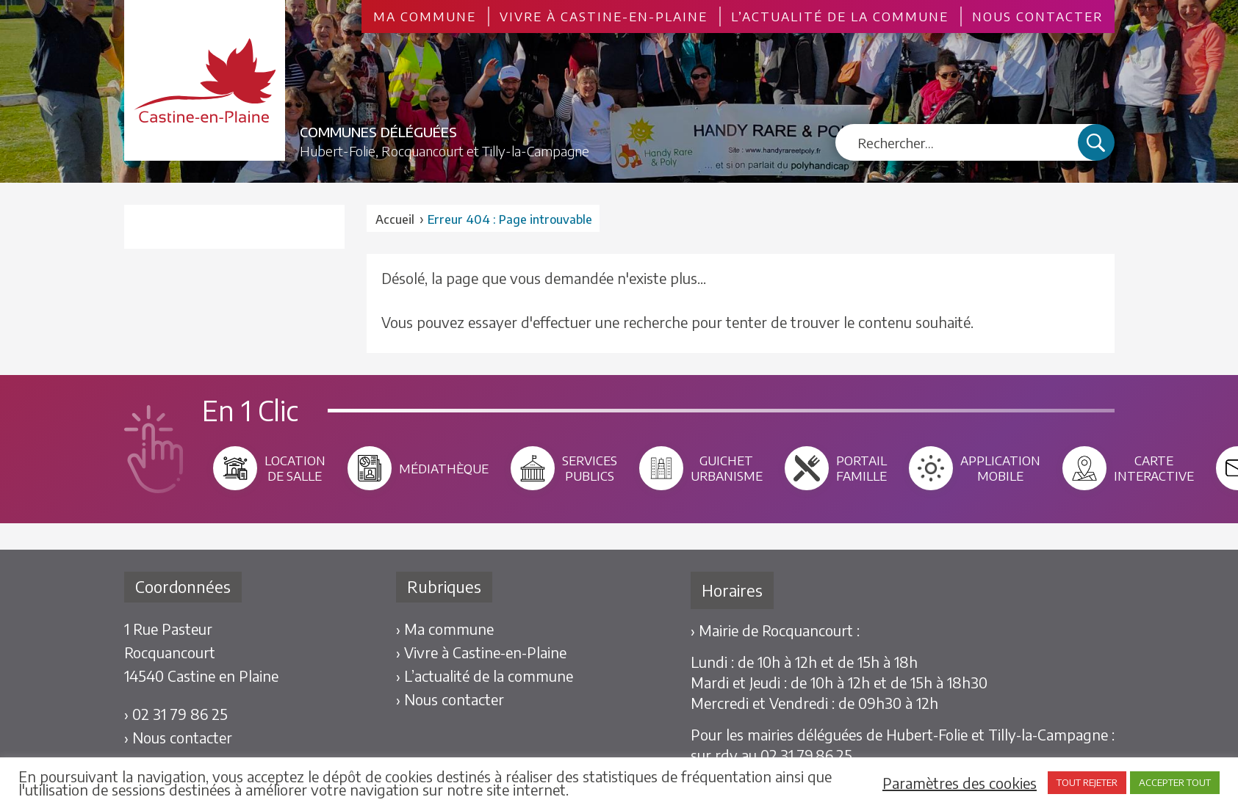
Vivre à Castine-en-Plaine (604, 16)
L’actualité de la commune (840, 16)
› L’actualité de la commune (484, 675)
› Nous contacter (178, 737)
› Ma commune (445, 628)
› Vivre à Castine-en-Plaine (481, 652)
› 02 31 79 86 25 (176, 714)
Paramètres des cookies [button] (959, 783)
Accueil (394, 219)
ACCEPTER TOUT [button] (1175, 782)
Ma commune (424, 16)
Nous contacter (1037, 16)
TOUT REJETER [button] (1087, 782)
